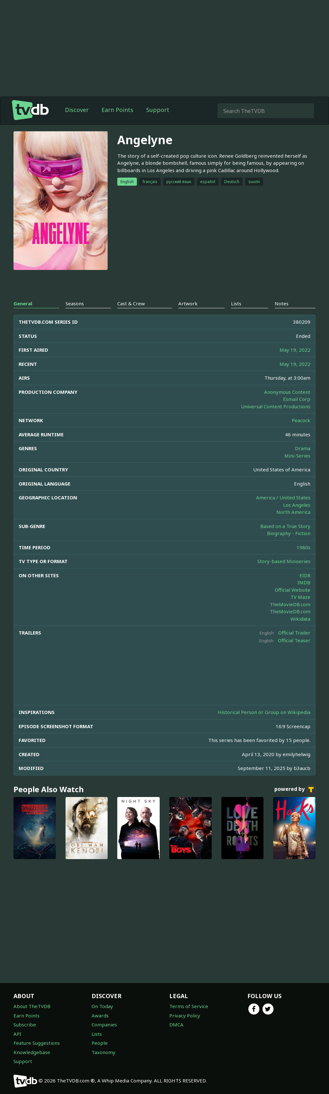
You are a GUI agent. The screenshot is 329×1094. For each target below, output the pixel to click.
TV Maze (300, 597)
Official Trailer (294, 632)
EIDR (304, 575)
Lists (97, 1034)
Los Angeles (296, 505)
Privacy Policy (184, 1015)
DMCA (176, 1024)
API (17, 1034)
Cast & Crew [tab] (131, 303)
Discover (77, 110)
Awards (100, 1015)
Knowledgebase (31, 1052)
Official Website (292, 590)
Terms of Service (188, 1006)
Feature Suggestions (36, 1043)
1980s (303, 547)
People (100, 1043)
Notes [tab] (282, 303)
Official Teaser (294, 640)
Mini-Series (297, 455)
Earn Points (117, 110)
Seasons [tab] (75, 303)
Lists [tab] (236, 303)
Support (157, 110)
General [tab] (22, 303)
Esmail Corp (296, 399)
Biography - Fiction (288, 533)
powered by (295, 789)
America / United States (283, 497)
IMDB (304, 582)
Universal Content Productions (275, 406)
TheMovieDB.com (290, 604)
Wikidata (300, 619)
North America (293, 512)
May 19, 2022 (295, 350)
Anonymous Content (287, 392)
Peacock (301, 420)
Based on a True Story (285, 526)
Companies (104, 1024)
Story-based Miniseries (283, 561)
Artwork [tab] (188, 303)
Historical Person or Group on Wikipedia (264, 712)
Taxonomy (103, 1052)
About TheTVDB (31, 1006)
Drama (302, 448)
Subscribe (24, 1024)
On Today (102, 1006)
